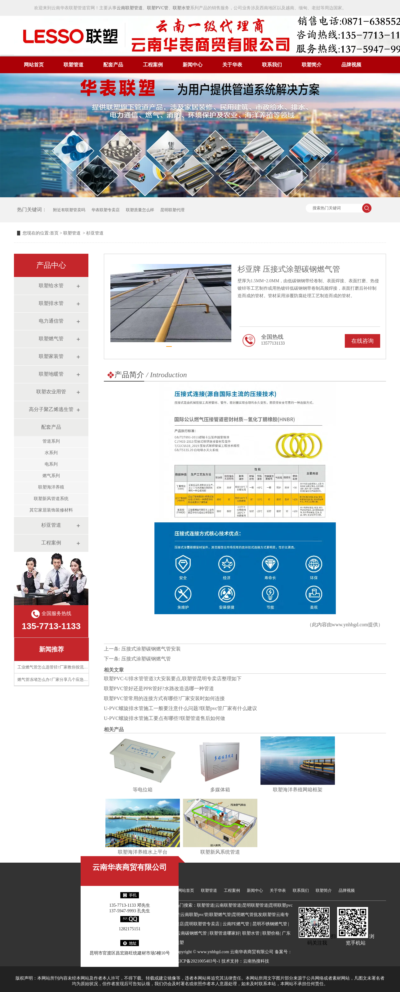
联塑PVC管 (157, 8)
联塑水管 (181, 8)
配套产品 (113, 64)
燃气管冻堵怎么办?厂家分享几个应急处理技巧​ (58, 679)
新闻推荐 (51, 649)
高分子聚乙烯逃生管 (51, 409)
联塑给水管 (51, 285)
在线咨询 (362, 341)
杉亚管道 (51, 525)
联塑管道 (73, 64)
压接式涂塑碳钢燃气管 (146, 658)
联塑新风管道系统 (51, 498)
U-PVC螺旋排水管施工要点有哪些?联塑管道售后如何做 (164, 718)
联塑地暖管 (51, 374)
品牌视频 (351, 64)
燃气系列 (51, 475)
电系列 (51, 464)
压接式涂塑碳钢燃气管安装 (151, 648)
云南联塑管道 (130, 8)
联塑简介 (312, 64)
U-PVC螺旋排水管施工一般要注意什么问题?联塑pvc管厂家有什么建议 (180, 708)
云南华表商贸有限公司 (129, 867)
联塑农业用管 (51, 391)
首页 (54, 233)
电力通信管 (51, 321)
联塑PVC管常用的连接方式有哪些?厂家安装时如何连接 (164, 698)
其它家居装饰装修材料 (51, 510)
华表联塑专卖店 (105, 210)
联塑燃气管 (51, 338)
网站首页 (34, 64)
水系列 (51, 452)
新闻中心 (192, 64)
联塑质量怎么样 (140, 210)
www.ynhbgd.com (350, 624)
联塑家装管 (51, 356)
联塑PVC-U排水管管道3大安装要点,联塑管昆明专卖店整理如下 (173, 678)
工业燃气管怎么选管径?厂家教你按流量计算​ (56, 667)
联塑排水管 (51, 303)
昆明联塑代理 (172, 210)
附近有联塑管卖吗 (69, 210)
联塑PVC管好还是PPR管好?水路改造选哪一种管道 (159, 688)
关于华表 (232, 64)
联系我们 (272, 64)
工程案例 (153, 64)
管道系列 (51, 441)
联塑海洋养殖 (51, 487)
